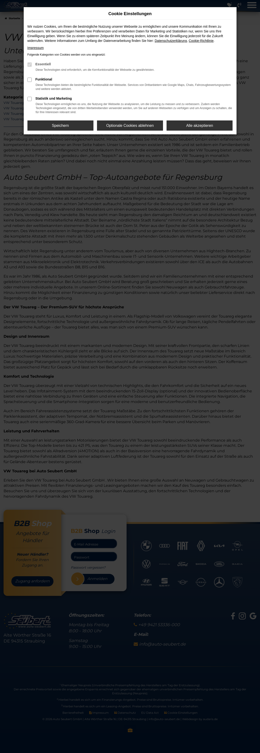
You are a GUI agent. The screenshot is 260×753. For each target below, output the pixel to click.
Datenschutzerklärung (171, 41)
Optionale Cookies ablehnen (130, 126)
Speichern (60, 126)
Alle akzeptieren (199, 126)
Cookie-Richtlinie (201, 41)
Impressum (35, 48)
